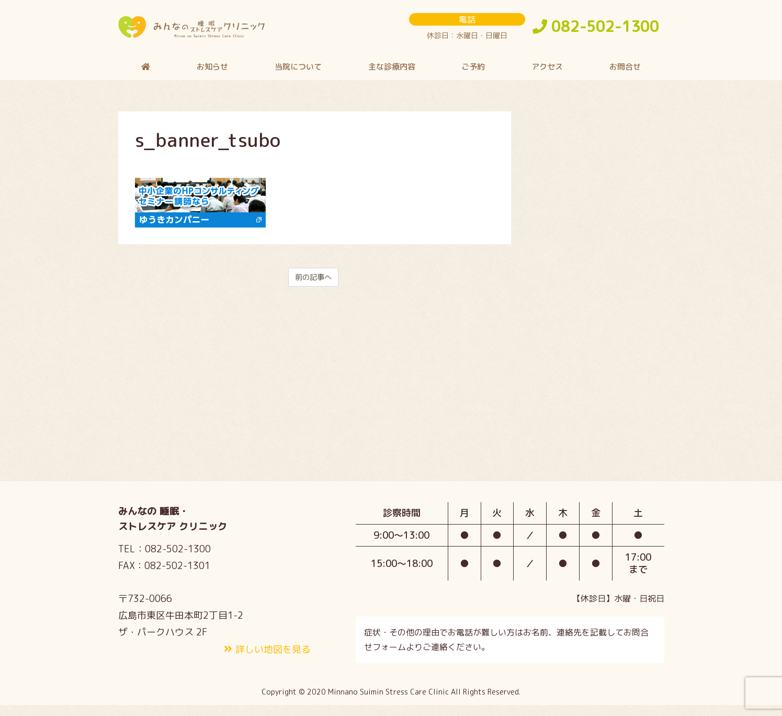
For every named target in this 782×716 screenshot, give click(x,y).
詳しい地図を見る (273, 659)
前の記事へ (313, 286)
